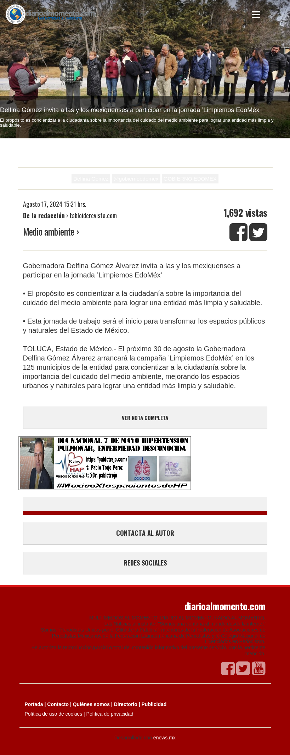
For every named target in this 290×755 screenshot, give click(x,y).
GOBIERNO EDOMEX (190, 179)
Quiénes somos (91, 704)
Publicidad (154, 704)
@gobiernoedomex (136, 179)
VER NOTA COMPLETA (145, 417)
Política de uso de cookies (54, 714)
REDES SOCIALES (145, 562)
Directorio (125, 704)
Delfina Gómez (90, 179)
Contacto (58, 704)
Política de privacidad (109, 714)
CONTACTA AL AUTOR (145, 533)
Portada (34, 704)
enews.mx (164, 737)
